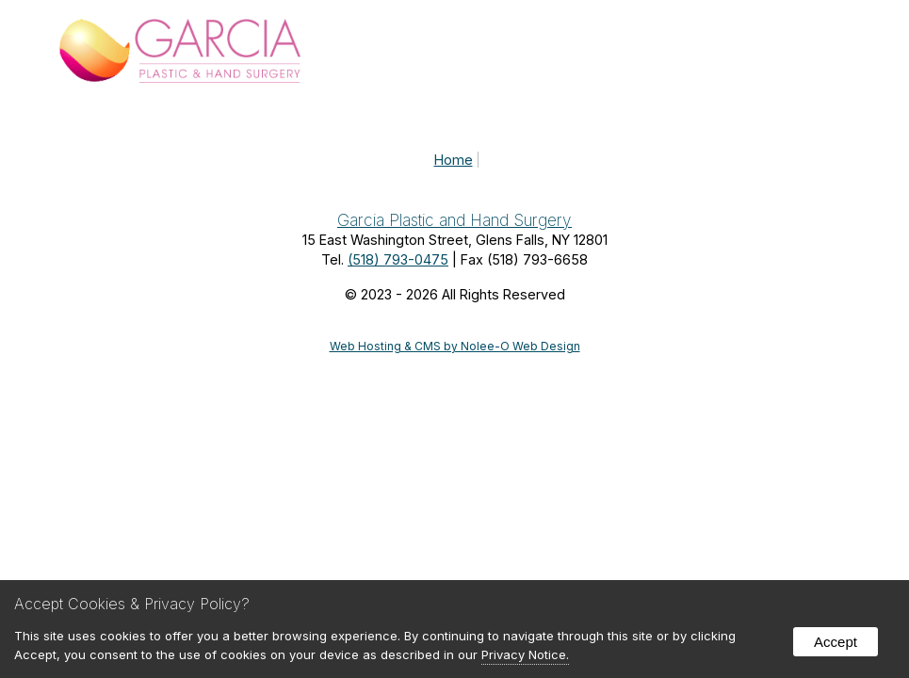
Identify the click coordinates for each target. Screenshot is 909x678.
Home (453, 160)
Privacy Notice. (525, 654)
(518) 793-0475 (398, 259)
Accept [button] (835, 642)
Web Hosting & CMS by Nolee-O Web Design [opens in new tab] (455, 346)
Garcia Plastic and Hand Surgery (454, 220)
